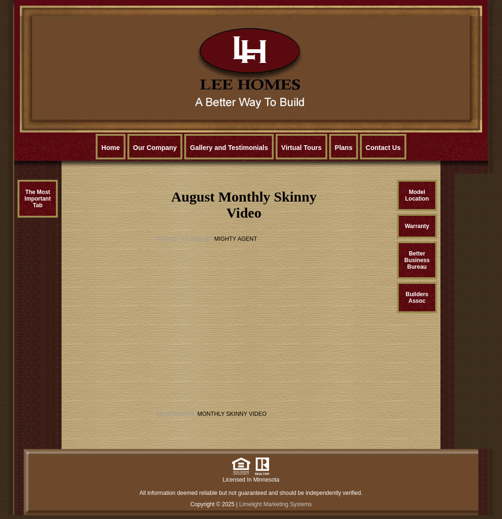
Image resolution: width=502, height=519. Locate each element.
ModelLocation (417, 195)
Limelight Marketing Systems (275, 504)
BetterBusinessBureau (417, 260)
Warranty (417, 226)
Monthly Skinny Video (232, 414)
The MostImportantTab (38, 199)
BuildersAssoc (416, 297)
